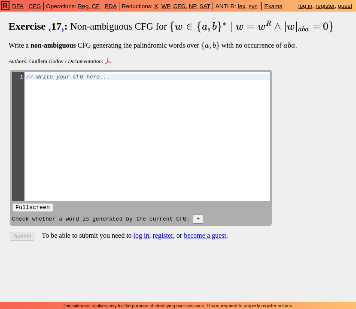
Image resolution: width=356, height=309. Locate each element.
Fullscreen (32, 208)
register (325, 6)
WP (165, 6)
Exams (274, 6)
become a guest (205, 237)
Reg (83, 6)
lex (241, 6)
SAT (204, 6)
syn (253, 6)
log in (305, 6)
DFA (17, 6)
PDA (111, 6)
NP (192, 6)
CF (96, 6)
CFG (35, 6)
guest (345, 6)
